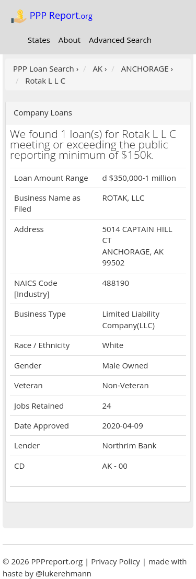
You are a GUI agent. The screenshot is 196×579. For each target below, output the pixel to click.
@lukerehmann (63, 573)
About (69, 39)
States (39, 39)
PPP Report (51, 16)
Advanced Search (120, 39)
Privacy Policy (115, 561)
